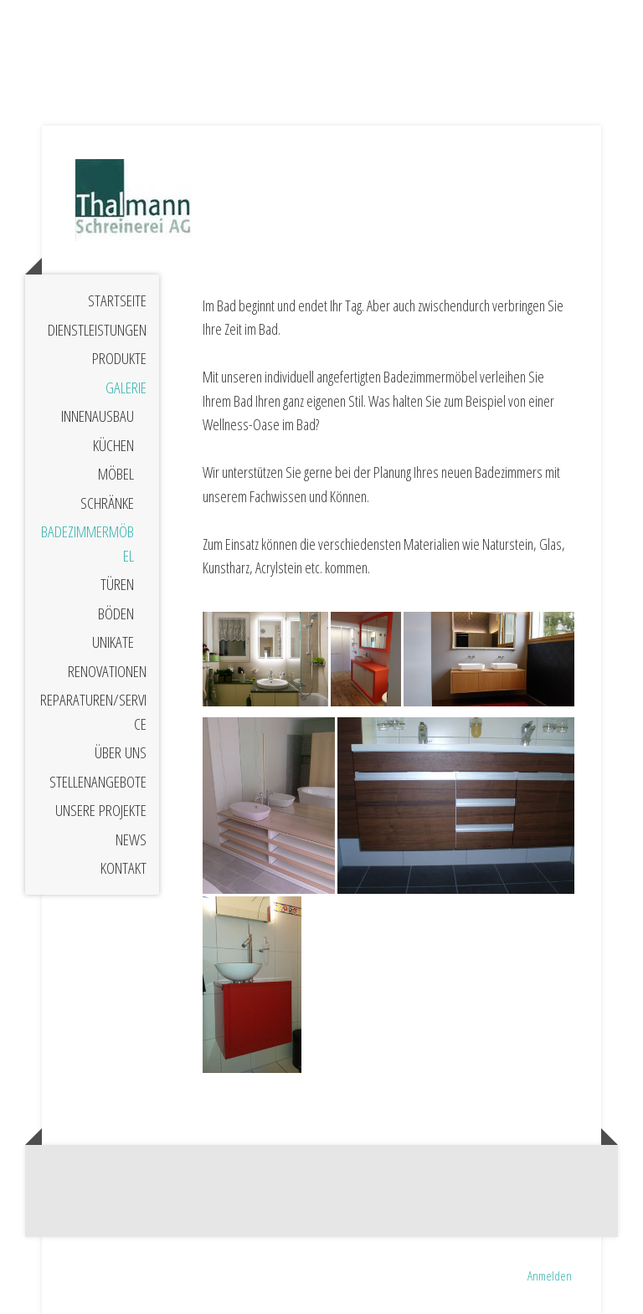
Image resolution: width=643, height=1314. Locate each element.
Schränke (107, 503)
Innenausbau (97, 416)
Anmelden (549, 1275)
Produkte (119, 358)
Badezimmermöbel (87, 544)
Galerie (126, 387)
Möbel (116, 474)
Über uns (121, 752)
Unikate (113, 642)
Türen (117, 584)
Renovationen (107, 671)
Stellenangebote (98, 782)
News (131, 839)
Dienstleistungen (97, 330)
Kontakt (123, 868)
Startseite (117, 300)
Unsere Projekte (101, 810)
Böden (116, 613)
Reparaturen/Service (93, 712)
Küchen (113, 445)
